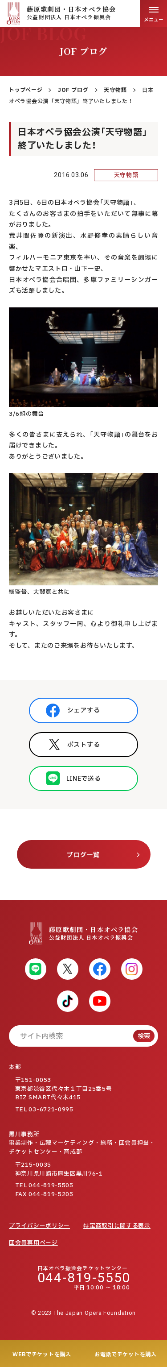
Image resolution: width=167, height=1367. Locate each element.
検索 (144, 1036)
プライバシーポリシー (39, 1226)
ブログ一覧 (83, 855)
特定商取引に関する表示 (117, 1226)
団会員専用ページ (33, 1243)
